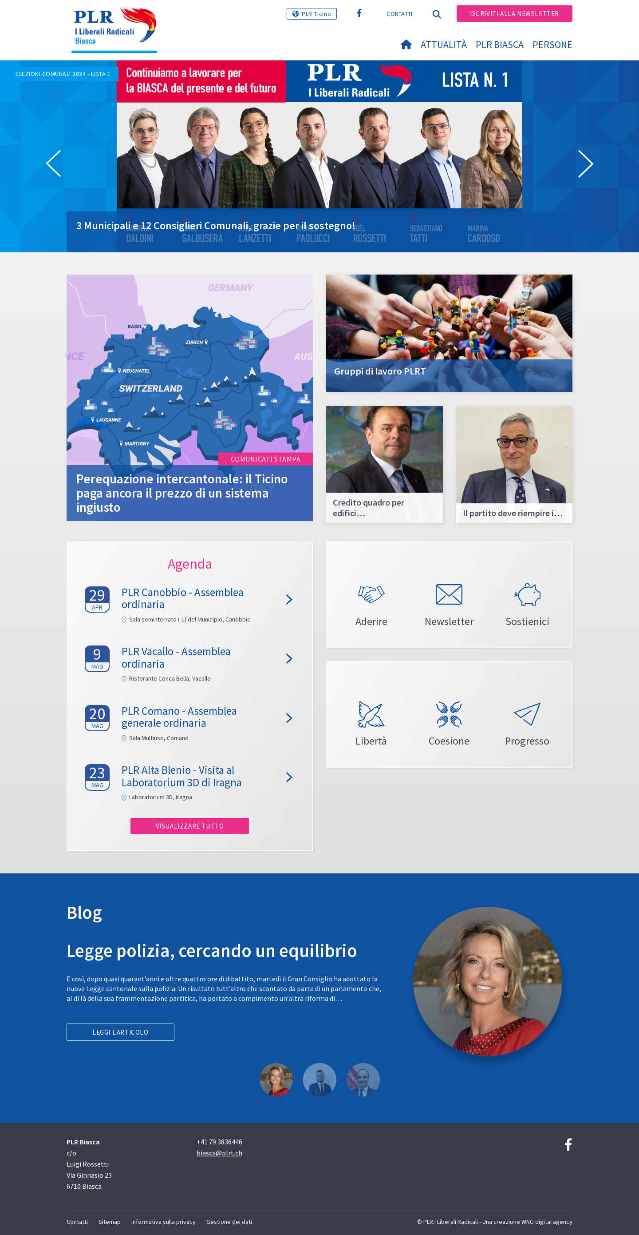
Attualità (444, 44)
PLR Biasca (500, 44)
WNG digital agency (546, 1222)
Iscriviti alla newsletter (514, 13)
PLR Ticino (316, 14)
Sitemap (110, 1222)
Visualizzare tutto (190, 826)
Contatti (399, 14)
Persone (552, 44)
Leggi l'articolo (120, 1032)
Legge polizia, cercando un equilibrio (212, 950)
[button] (53, 165)
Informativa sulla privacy (163, 1222)
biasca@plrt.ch (219, 1152)
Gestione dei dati (229, 1222)
